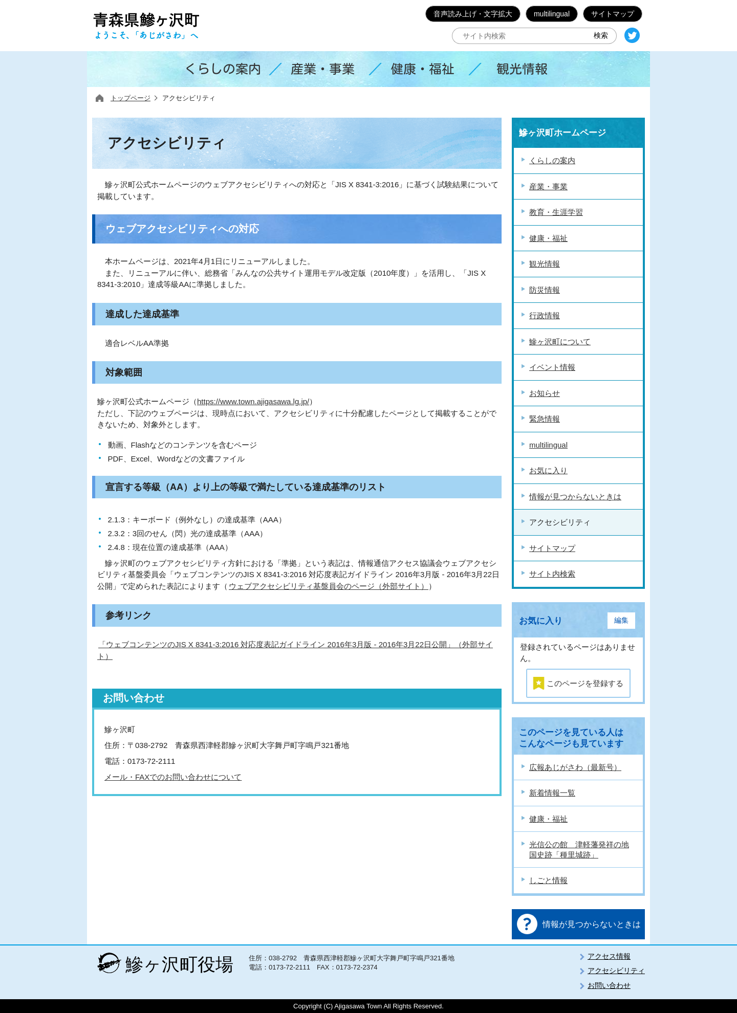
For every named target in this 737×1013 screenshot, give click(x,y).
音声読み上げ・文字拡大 (472, 14)
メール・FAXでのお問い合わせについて (173, 777)
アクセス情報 (609, 956)
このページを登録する (585, 683)
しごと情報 (548, 880)
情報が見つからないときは (592, 924)
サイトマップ (612, 14)
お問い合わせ (609, 985)
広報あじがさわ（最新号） (575, 767)
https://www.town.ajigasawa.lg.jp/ (253, 401)
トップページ (130, 98)
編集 (621, 620)
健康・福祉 (548, 818)
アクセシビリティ (616, 970)
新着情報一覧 (552, 792)
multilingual (552, 14)
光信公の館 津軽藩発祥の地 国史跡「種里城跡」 (579, 849)
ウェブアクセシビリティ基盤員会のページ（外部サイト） (328, 586)
